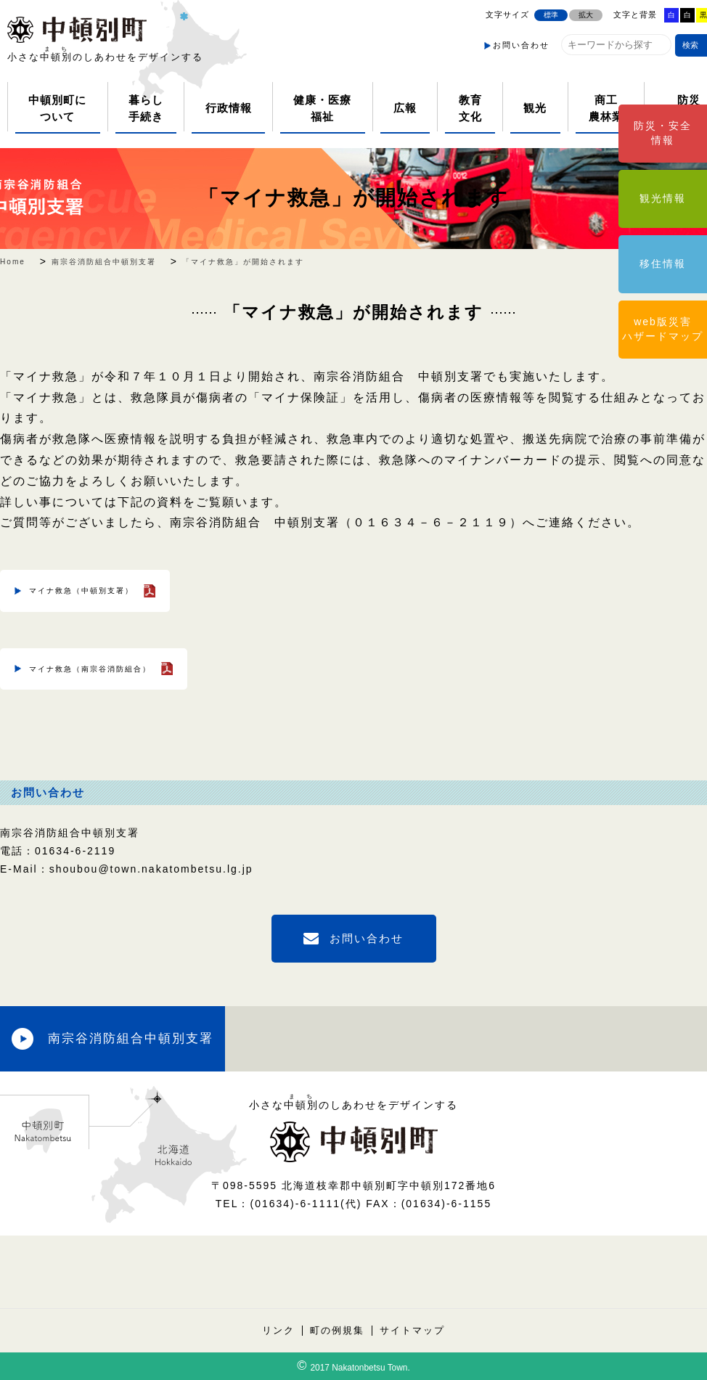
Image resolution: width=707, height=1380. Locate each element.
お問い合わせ (521, 45)
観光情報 (662, 198)
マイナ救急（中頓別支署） (81, 591)
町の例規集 (337, 1331)
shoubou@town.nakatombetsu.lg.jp (151, 869)
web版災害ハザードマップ (662, 329)
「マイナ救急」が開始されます (353, 198)
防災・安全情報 (663, 133)
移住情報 (662, 263)
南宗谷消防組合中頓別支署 (130, 1038)
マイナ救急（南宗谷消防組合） (90, 669)
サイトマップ (412, 1331)
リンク (278, 1331)
